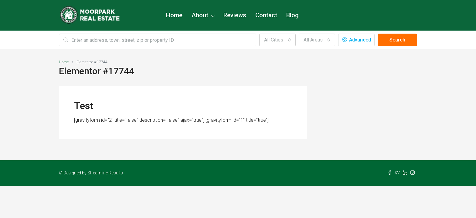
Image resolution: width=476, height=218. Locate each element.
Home (174, 15)
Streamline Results (105, 172)
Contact (266, 15)
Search (397, 40)
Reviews (234, 15)
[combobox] (277, 40)
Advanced (356, 40)
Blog (292, 15)
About (200, 15)
